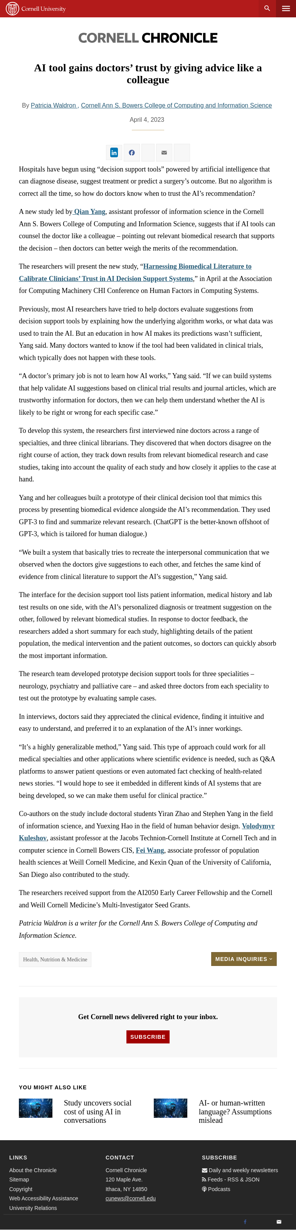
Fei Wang (150, 850)
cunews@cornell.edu (131, 1198)
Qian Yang (88, 211)
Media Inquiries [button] (243, 959)
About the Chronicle (33, 1170)
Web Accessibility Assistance (43, 1198)
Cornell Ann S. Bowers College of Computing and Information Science (176, 105)
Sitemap (19, 1179)
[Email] (279, 1222)
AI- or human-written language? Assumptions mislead (235, 1111)
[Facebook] (245, 1222)
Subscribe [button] (147, 1037)
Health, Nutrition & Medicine (55, 959)
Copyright (20, 1189)
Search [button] (267, 8)
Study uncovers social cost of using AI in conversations (98, 1111)
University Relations (33, 1208)
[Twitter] (262, 1222)
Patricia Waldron (54, 105)
